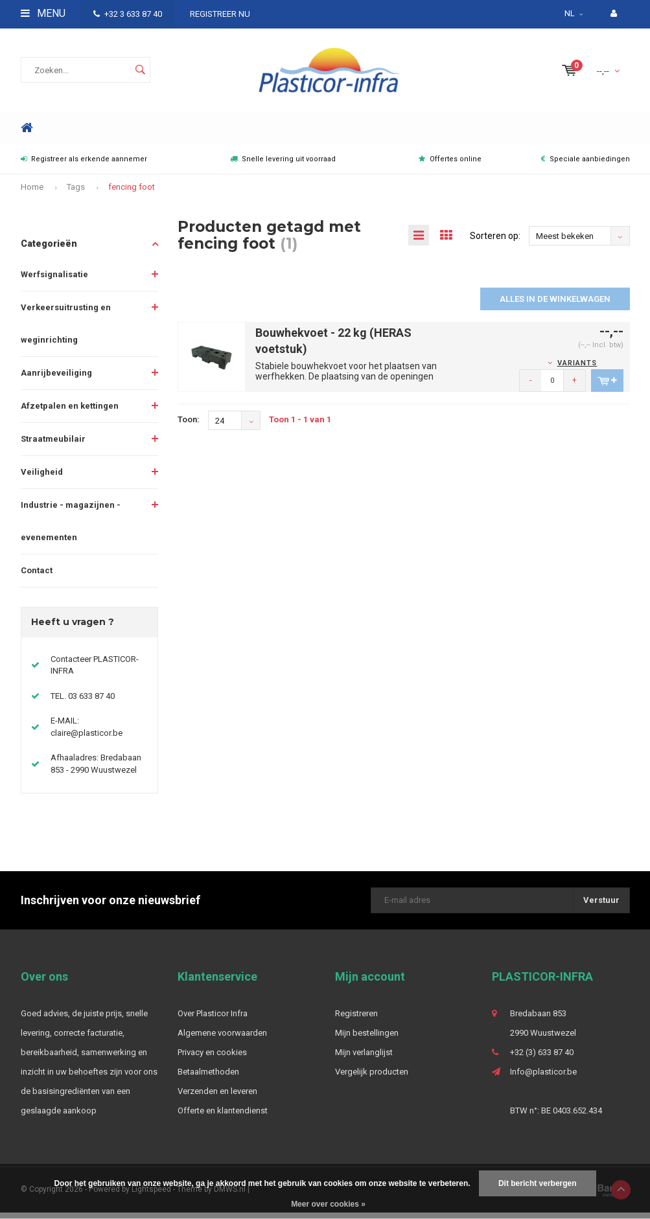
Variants (577, 370)
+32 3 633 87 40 (127, 14)
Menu (43, 13)
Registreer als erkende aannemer (84, 166)
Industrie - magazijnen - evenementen (71, 528)
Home (27, 135)
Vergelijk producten (371, 1079)
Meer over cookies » (328, 1204)
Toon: (189, 426)
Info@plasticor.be (543, 1079)
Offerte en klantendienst (223, 1117)
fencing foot (131, 194)
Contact (36, 577)
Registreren (356, 1020)
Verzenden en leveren (217, 1098)
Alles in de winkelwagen (555, 306)
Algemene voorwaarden (222, 1040)
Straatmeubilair (53, 446)
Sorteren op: (495, 242)
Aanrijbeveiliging (56, 380)
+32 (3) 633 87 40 (542, 1059)
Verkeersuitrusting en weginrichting (66, 331)
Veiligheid (42, 479)
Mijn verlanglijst (364, 1059)
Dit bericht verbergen (537, 1183)
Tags (76, 194)
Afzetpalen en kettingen (70, 413)
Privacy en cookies (212, 1059)
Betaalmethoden (208, 1079)
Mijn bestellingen (367, 1040)
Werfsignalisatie (54, 281)
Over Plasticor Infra (213, 1020)
